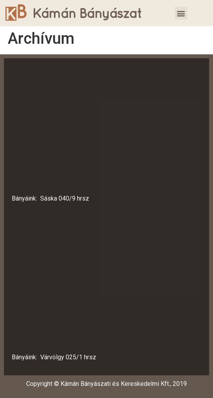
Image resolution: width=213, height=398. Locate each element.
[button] (181, 13)
